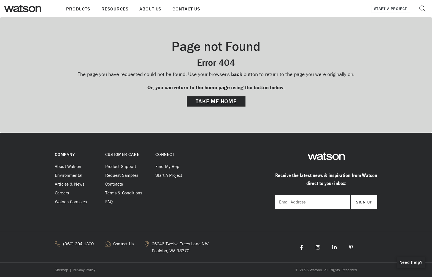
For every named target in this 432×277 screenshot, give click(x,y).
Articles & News (69, 184)
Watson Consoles (71, 201)
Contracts (114, 184)
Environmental (68, 175)
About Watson (68, 166)
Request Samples (121, 175)
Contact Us (186, 9)
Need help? (411, 262)
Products (78, 9)
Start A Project (168, 175)
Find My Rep (167, 166)
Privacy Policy (84, 269)
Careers (62, 192)
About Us (150, 9)
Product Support (120, 166)
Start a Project (390, 8)
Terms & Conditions (123, 192)
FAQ (109, 201)
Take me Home (216, 101)
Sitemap (61, 269)
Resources (115, 9)
